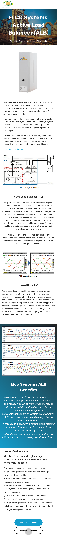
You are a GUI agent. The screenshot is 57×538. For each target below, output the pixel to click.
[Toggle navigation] (53, 4)
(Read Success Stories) (13, 149)
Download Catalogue (28, 522)
